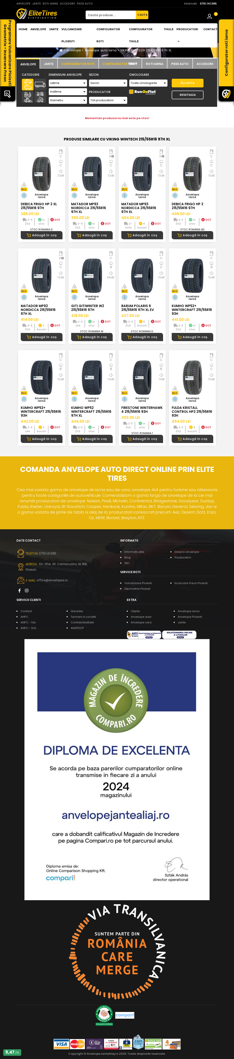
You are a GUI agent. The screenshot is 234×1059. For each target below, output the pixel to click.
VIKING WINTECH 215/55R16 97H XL (146, 50)
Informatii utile (134, 552)
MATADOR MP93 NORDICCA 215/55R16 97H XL (88, 208)
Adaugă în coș (42, 235)
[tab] (28, 63)
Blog (127, 557)
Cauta (187, 83)
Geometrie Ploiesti (137, 589)
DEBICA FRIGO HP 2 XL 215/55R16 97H (39, 206)
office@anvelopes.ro (52, 580)
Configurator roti (108, 35)
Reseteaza (188, 95)
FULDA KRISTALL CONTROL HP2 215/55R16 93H (192, 411)
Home (23, 29)
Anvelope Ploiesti (190, 617)
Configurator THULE (140, 35)
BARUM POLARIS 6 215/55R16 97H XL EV (137, 308)
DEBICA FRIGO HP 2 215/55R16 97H (187, 206)
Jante (53, 29)
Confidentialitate (82, 622)
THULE (168, 29)
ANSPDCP (77, 628)
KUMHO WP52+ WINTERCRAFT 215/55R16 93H (192, 310)
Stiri (126, 563)
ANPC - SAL (28, 622)
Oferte (135, 611)
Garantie (77, 611)
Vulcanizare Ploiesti (71, 35)
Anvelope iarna (188, 611)
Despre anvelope (187, 552)
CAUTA (142, 15)
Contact (210, 29)
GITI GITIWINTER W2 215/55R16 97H (87, 308)
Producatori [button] (187, 35)
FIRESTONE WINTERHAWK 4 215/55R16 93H (142, 409)
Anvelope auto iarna (101, 50)
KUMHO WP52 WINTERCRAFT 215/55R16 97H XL (91, 411)
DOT (55, 220)
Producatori (183, 557)
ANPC (24, 617)
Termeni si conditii (83, 617)
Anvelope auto (141, 617)
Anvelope (38, 29)
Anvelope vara (141, 622)
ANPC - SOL (28, 628)
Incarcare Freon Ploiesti (191, 583)
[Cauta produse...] (111, 15)
